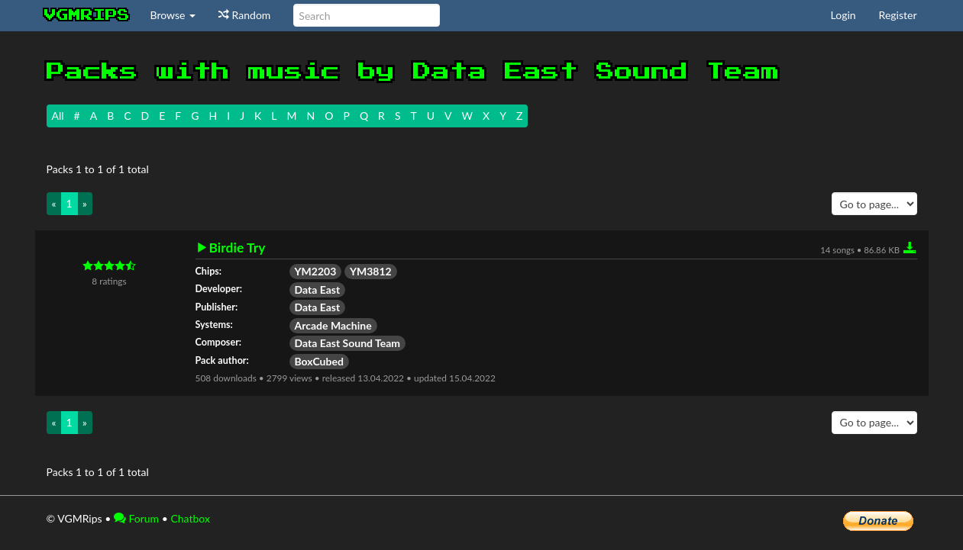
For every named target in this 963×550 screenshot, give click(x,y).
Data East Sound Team (348, 342)
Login (843, 14)
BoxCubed (319, 361)
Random (244, 14)
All (58, 115)
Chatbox (190, 518)
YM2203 (316, 271)
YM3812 (371, 271)
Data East (318, 289)
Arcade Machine (333, 325)
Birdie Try (237, 248)
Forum (136, 518)
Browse (173, 14)
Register (898, 14)
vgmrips (87, 15)
